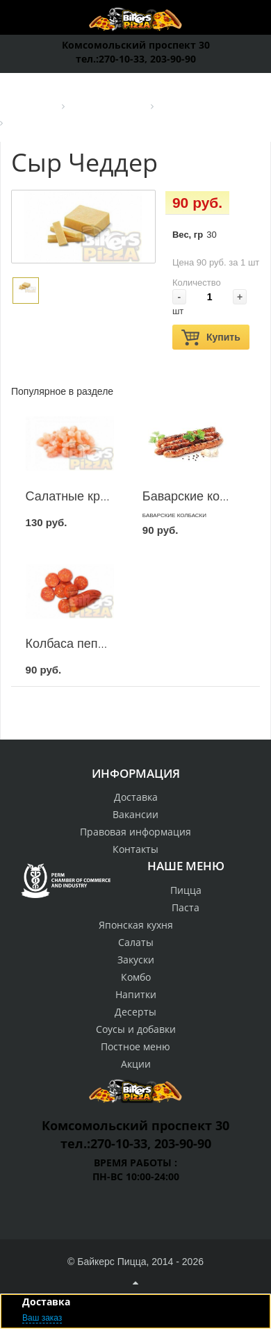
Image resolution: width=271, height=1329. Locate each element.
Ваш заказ (42, 1318)
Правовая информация (135, 831)
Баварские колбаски (200, 496)
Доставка (136, 797)
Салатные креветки (82, 496)
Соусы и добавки (136, 1029)
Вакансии (135, 814)
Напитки (135, 994)
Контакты (135, 849)
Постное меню (135, 1046)
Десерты (135, 1011)
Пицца (186, 890)
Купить (210, 337)
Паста (185, 907)
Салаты (136, 942)
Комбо (136, 977)
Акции (136, 1063)
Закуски (135, 959)
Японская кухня (136, 924)
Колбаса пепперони (83, 644)
